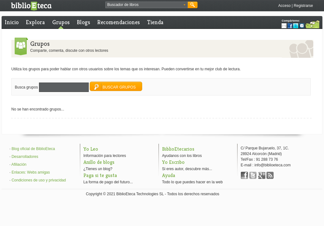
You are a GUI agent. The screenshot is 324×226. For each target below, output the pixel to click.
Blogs (83, 22)
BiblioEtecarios (178, 149)
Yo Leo (90, 149)
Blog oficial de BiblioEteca (33, 149)
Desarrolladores (25, 156)
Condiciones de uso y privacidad (39, 180)
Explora (35, 22)
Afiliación (18, 164)
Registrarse (303, 5)
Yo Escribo (173, 162)
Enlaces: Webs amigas (31, 172)
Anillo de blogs (99, 162)
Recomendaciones (118, 22)
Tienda (155, 22)
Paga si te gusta (100, 175)
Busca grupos (26, 87)
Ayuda (168, 175)
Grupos (61, 22)
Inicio (12, 22)
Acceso (284, 5)
